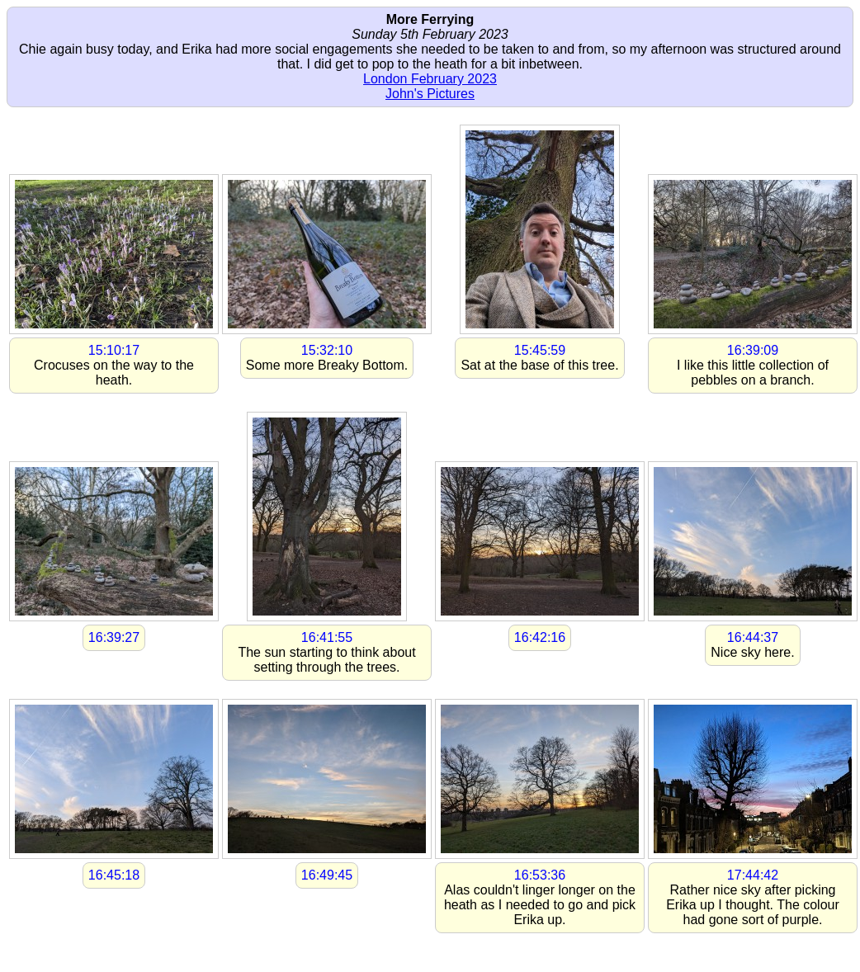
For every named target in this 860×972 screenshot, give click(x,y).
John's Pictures (430, 94)
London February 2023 (430, 79)
